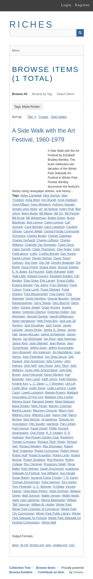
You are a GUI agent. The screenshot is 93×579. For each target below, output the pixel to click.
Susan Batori (20, 477)
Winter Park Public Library (53, 513)
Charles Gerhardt (23, 240)
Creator (43, 117)
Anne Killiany (20, 204)
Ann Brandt (48, 200)
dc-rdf (24, 545)
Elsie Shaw (31, 280)
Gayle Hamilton (36, 298)
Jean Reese (57, 343)
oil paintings (49, 419)
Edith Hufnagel (55, 271)
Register (82, 5)
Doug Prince (30, 267)
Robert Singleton (34, 460)
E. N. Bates (19, 271)
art (40, 209)
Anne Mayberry (41, 204)
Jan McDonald (32, 339)
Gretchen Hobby (58, 312)
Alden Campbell (30, 195)
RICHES (31, 24)
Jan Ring (49, 339)
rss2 (72, 545)
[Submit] (80, 33)
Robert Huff (19, 455)
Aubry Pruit (66, 209)
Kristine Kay (20, 383)
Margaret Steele (42, 401)
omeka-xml (60, 545)
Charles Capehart (59, 236)
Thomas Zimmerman (26, 482)
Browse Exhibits (20, 572)
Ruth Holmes (29, 469)
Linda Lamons (56, 388)
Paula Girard (39, 428)
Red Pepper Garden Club (42, 437)
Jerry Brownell (21, 352)
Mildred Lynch (21, 415)
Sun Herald (67, 473)
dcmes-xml (37, 545)
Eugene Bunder (22, 285)
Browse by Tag (42, 94)
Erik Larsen (47, 280)
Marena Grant (21, 401)
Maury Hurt (66, 410)
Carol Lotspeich (54, 227)
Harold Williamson (62, 316)
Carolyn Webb (33, 231)
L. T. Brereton (55, 383)
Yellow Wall (48, 522)
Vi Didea (58, 486)
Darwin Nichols (42, 258)
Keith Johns (49, 379)
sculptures (72, 469)
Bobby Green (56, 218)
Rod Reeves (55, 460)
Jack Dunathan (34, 325)
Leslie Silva (19, 388)
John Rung (45, 366)
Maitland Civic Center (59, 397)
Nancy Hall (59, 415)
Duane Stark (47, 267)
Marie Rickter (21, 406)
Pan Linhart (67, 424)
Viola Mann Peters (35, 491)
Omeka (78, 572)
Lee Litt (70, 383)
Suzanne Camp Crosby (46, 477)
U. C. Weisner (42, 486)
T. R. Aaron (70, 477)
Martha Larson (21, 410)
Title (30, 117)
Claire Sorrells (21, 249)
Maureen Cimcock (45, 410)
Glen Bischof (60, 303)
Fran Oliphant (59, 285)
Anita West (32, 200)
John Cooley (54, 361)
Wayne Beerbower (53, 500)
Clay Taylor (64, 249)
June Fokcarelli (32, 374)
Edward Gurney (37, 276)
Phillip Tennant (58, 428)
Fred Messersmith (36, 294)
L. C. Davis (37, 383)
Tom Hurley (68, 482)
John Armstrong (34, 361)
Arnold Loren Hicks (24, 209)
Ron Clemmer (33, 464)
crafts (33, 254)
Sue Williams (49, 473)
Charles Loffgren (47, 240)
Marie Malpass (64, 401)
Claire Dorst (66, 245)
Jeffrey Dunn (38, 348)
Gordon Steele (30, 307)
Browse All (20, 94)
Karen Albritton (53, 374)
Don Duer (31, 262)
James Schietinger (53, 334)
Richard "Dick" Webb (51, 442)
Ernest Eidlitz (65, 280)
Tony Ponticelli (21, 486)
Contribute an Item (51, 572)
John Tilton (61, 366)
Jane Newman (66, 339)
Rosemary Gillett (55, 464)
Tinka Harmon (50, 482)
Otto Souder (37, 424)
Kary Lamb (33, 379)
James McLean (29, 334)
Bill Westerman (36, 218)
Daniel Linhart (21, 258)
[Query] (46, 33)
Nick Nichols (31, 419)
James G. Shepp (54, 330)
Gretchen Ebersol (34, 312)
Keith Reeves (67, 379)
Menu (16, 50)
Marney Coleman (60, 406)
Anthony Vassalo (63, 204)
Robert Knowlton (40, 455)
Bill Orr (58, 213)
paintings (53, 424)
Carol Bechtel (33, 227)
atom (15, 545)
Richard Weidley (30, 446)
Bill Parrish (72, 213)
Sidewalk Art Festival (26, 473)
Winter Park (64, 504)
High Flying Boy (47, 321)
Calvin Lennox (53, 222)
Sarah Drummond (51, 469)
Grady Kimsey (50, 307)
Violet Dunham (59, 491)
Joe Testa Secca (56, 357)
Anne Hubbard (67, 200)
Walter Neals (70, 495)
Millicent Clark (41, 415)
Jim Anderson (41, 352)
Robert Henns (69, 451)
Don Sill (44, 262)
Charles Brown (36, 236)
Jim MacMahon (62, 352)
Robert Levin (61, 455)
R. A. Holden (54, 433)
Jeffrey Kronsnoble (60, 348)
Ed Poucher (36, 271)
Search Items (65, 94)
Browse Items (45, 568)
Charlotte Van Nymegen (40, 245)
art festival (51, 209)
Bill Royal (18, 218)
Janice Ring (20, 343)
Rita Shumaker (52, 446)
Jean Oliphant (38, 343)
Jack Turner (53, 325)
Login (66, 5)
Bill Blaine (46, 213)
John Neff (30, 366)
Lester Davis (37, 388)
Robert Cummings (46, 451)
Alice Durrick (51, 195)
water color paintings (25, 500)
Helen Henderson (23, 321)
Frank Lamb (31, 289)
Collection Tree (20, 568)
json (48, 545)
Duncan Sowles (68, 267)
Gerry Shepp (42, 303)
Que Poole (37, 433)
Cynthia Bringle (49, 254)
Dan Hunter (68, 254)
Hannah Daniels (37, 316)
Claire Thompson (43, 249)
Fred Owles (56, 294)
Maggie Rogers (55, 392)
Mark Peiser (39, 406)
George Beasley (58, 298)
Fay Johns (41, 285)
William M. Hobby (42, 504)
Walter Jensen (50, 495)
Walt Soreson (31, 495)
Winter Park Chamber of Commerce (36, 509)
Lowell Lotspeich (32, 392)
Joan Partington (32, 357)
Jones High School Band (41, 370)
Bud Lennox (35, 222)
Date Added (58, 117)
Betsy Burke (30, 213)
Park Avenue (20, 428)
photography (20, 433)
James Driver (33, 330)
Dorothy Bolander (62, 262)
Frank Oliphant (50, 289)
